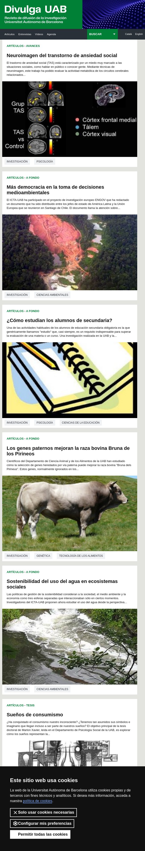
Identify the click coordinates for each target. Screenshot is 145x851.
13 (103, 617)
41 (57, 629)
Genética (113, 258)
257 (88, 718)
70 (87, 637)
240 (87, 709)
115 (94, 653)
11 (91, 617)
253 (58, 718)
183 (65, 685)
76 (52, 641)
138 (65, 665)
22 (87, 621)
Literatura (45, 484)
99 (45, 649)
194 (80, 689)
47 (92, 629)
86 (40, 645)
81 (81, 641)
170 (102, 677)
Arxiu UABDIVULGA (24, 739)
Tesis (100, 274)
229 (72, 705)
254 (65, 718)
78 (63, 641)
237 (65, 709)
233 (102, 705)
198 (42, 693)
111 (65, 653)
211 (72, 697)
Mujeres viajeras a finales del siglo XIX (30, 401)
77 (57, 641)
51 (46, 633)
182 (57, 685)
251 (102, 713)
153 (42, 673)
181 (50, 685)
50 (40, 633)
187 (94, 685)
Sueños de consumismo (105, 284)
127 (50, 661)
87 (46, 645)
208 (50, 697)
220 (72, 701)
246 (65, 713)
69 (81, 637)
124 (94, 657)
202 (72, 693)
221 (80, 701)
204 (87, 693)
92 (75, 645)
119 (57, 657)
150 (87, 669)
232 (94, 705)
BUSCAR (95, 34)
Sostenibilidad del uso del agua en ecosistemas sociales (35, 288)
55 (69, 633)
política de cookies (37, 801)
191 (57, 689)
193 (72, 689)
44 (75, 629)
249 (87, 713)
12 (97, 617)
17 (57, 621)
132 (87, 661)
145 (50, 669)
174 (65, 681)
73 (104, 637)
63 (46, 637)
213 (87, 697)
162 (42, 677)
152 (102, 669)
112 (72, 653)
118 (50, 657)
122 (80, 657)
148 (72, 669)
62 (40, 637)
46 (87, 629)
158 (80, 673)
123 (87, 657)
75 (46, 641)
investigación (17, 146)
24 (98, 621)
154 (50, 673)
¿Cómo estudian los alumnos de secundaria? (35, 174)
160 (94, 673)
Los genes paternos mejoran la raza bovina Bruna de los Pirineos (103, 177)
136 (50, 665)
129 (65, 661)
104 (82, 649)
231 (87, 705)
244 (50, 713)
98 (39, 649)
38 (40, 629)
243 (42, 713)
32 (75, 625)
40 (52, 629)
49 (104, 629)
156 (65, 673)
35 (92, 625)
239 (80, 709)
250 (94, 713)
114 (87, 653)
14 (40, 621)
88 (52, 645)
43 (69, 629)
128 (57, 661)
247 (72, 713)
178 (94, 681)
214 (94, 697)
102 (67, 649)
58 (87, 633)
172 (50, 681)
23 (92, 621)
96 (98, 645)
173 (57, 681)
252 (50, 718)
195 (87, 689)
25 (104, 621)
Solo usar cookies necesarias (43, 812)
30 (63, 625)
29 (57, 625)
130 (72, 661)
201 (65, 693)
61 (104, 633)
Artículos (9, 34)
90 (63, 645)
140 (80, 665)
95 (92, 645)
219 (65, 701)
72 (98, 637)
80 (75, 641)
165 (65, 677)
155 (57, 673)
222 (87, 701)
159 (87, 673)
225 (42, 705)
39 (46, 629)
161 (102, 673)
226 (50, 705)
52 (52, 633)
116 (102, 653)
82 (87, 641)
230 (80, 705)
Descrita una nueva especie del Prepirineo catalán (103, 398)
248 (80, 713)
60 (98, 633)
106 (96, 649)
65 (57, 637)
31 (69, 625)
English (139, 34)
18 (63, 621)
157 (72, 673)
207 (42, 697)
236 (57, 709)
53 (57, 633)
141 (87, 665)
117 (42, 657)
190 (50, 689)
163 (50, 677)
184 (72, 685)
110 (57, 653)
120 (65, 657)
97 (104, 645)
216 (42, 701)
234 (42, 709)
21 (81, 621)
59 (92, 633)
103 (74, 649)
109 (50, 653)
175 (72, 681)
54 (63, 633)
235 (50, 709)
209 (57, 697)
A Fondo (32, 162)
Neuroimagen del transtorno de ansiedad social (34, 61)
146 (57, 669)
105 (89, 649)
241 (94, 709)
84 (98, 641)
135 (42, 665)
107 (104, 649)
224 (102, 701)
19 (69, 621)
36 (98, 625)
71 (92, 637)
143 (102, 665)
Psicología (45, 146)
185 (80, 685)
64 (52, 637)
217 (50, 701)
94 (87, 645)
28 (52, 625)
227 (57, 705)
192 (65, 689)
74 (40, 641)
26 (40, 625)
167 (80, 677)
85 (104, 641)
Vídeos (39, 34)
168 (87, 677)
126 (42, 661)
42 (63, 629)
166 (72, 677)
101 (59, 649)
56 (75, 633)
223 (94, 701)
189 (42, 689)
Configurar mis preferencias (42, 823)
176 (80, 681)
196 (94, 689)
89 (57, 645)
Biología (43, 598)
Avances (33, 46)
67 (69, 637)
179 (102, 681)
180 (42, 685)
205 (94, 693)
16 (52, 621)
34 (87, 625)
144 (43, 669)
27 (46, 625)
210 (65, 697)
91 (69, 645)
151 (94, 669)
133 (94, 661)
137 (57, 665)
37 (104, 625)
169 (94, 677)
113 (80, 653)
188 (102, 685)
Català (128, 34)
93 (81, 645)
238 (72, 709)
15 (46, 621)
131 (80, 661)
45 (81, 629)
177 (87, 681)
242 (102, 709)
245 (57, 713)
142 (94, 665)
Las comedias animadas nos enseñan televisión (105, 512)
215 (102, 697)
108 (42, 653)
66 (63, 637)
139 (72, 665)
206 (102, 693)
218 (57, 701)
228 (65, 705)
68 (75, 637)
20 (75, 621)
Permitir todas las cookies (40, 834)
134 (102, 661)
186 (87, 685)
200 (57, 693)
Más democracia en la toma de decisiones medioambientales (102, 61)
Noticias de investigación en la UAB (37, 753)
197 (102, 689)
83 (92, 641)
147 (65, 669)
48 (98, 629)
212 (80, 697)
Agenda (51, 34)
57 (81, 633)
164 (57, 677)
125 (102, 657)
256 (80, 718)
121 (72, 657)
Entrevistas (24, 34)
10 (85, 617)
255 (73, 718)
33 (81, 625)
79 (69, 641)
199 (50, 693)
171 (42, 681)
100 (52, 649)
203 (80, 693)
